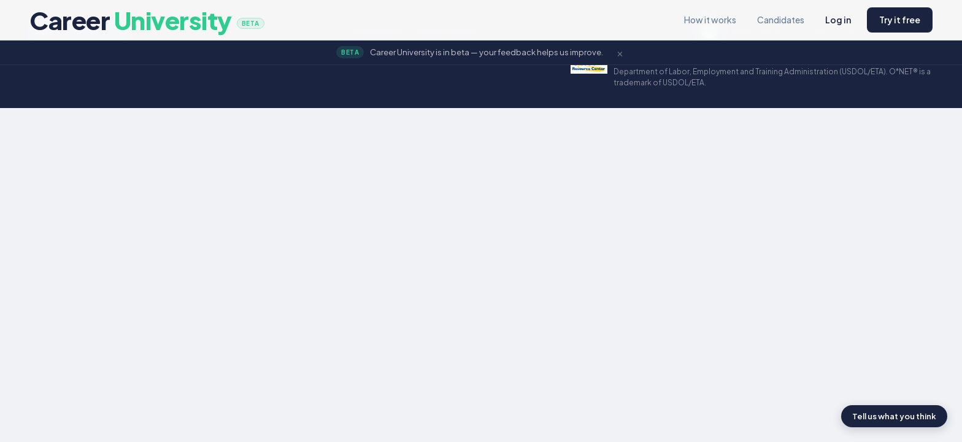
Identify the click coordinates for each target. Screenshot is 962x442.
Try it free (899, 19)
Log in (838, 19)
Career (146, 20)
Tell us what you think (894, 416)
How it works (710, 19)
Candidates (780, 19)
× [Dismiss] (620, 52)
